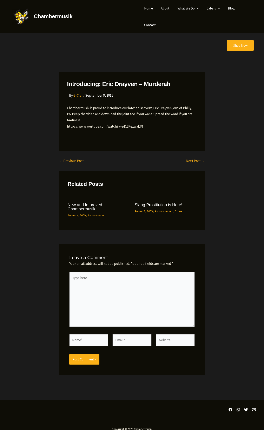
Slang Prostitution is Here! (158, 196)
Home (149, 12)
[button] (238, 37)
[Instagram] (238, 401)
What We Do (186, 12)
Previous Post (71, 152)
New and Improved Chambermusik (85, 198)
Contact (242, 12)
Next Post (195, 152)
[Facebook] (230, 401)
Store (178, 202)
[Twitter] (246, 401)
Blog (226, 12)
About (164, 12)
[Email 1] (254, 401)
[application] (195, 12)
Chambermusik (53, 12)
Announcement (97, 206)
